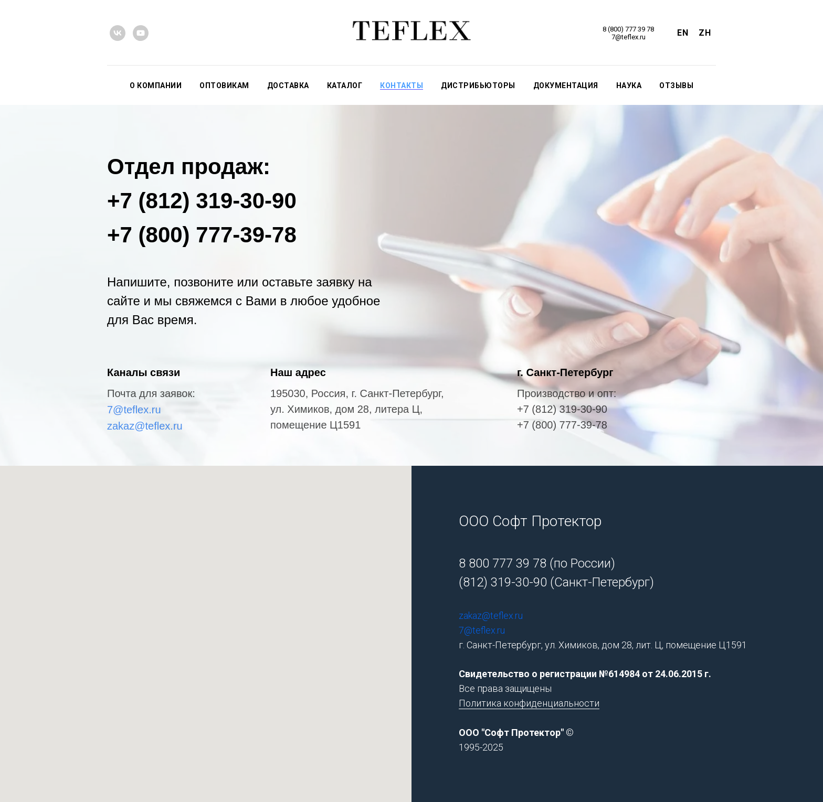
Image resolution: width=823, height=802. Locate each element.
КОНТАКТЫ (401, 85)
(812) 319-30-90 (503, 582)
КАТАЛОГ (345, 85)
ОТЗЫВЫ (676, 85)
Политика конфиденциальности (529, 703)
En (682, 33)
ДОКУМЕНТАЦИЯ (565, 85)
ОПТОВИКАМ (224, 85)
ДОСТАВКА (288, 85)
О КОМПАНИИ (156, 85)
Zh (705, 33)
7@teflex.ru (134, 409)
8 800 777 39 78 (502, 563)
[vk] (117, 33)
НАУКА (629, 85)
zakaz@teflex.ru (145, 426)
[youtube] (141, 33)
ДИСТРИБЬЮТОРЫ (478, 85)
